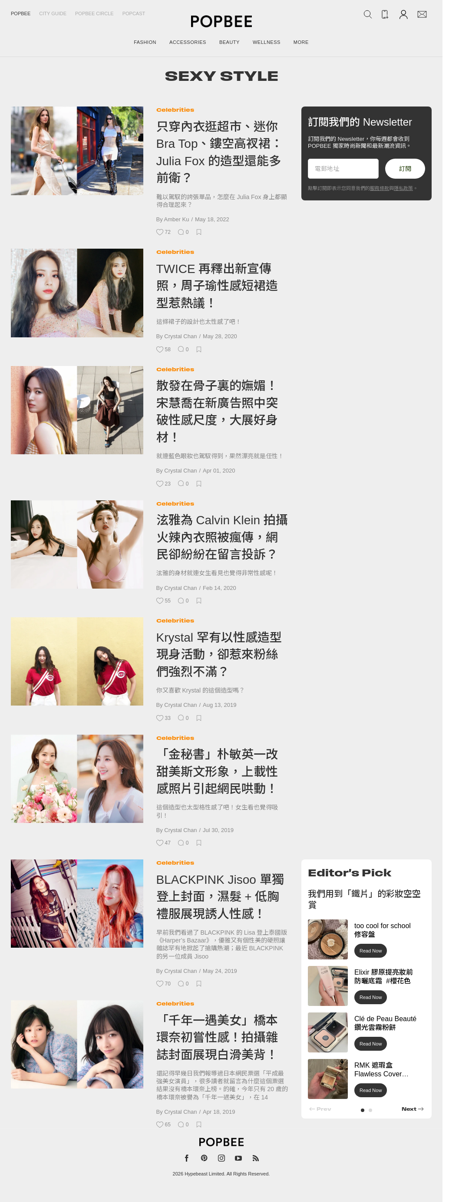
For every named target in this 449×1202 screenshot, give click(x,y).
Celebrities (175, 110)
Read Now (371, 950)
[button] (362, 1110)
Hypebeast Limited (204, 1173)
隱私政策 (403, 188)
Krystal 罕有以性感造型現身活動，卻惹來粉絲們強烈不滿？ (219, 655)
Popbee (20, 13)
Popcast (133, 13)
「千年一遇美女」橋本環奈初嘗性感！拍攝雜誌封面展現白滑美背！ (217, 1038)
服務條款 (379, 188)
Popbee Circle (94, 13)
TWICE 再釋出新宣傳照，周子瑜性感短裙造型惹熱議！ (217, 286)
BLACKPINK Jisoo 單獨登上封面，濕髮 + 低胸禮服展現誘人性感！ (220, 897)
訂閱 (405, 168)
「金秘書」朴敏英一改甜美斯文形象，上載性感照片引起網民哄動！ (217, 772)
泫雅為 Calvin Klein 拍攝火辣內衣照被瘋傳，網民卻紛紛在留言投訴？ (222, 537)
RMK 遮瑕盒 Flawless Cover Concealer (378, 1074)
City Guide (52, 13)
